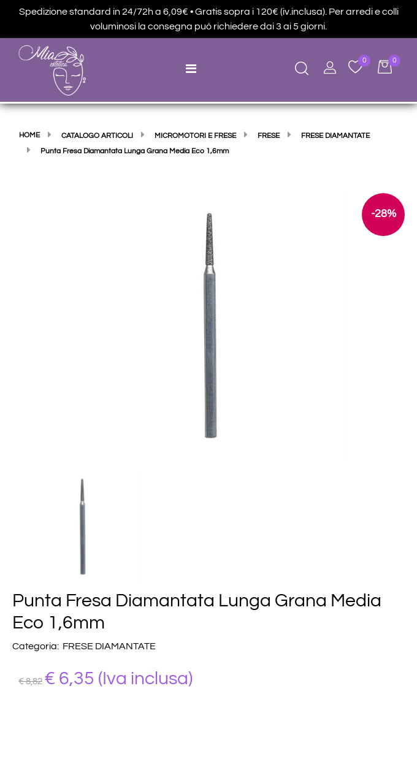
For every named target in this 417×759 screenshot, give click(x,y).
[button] (208, 324)
